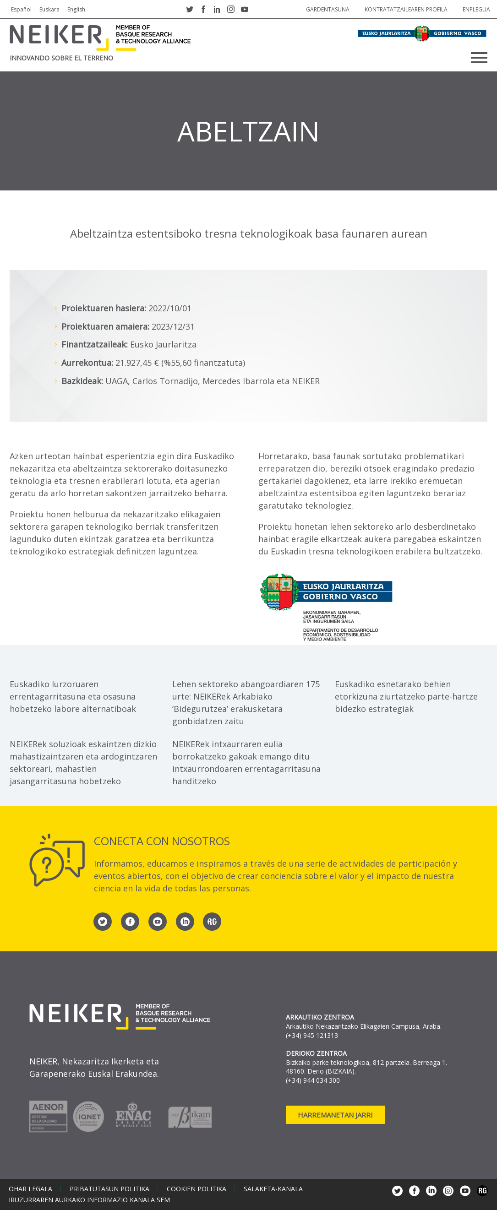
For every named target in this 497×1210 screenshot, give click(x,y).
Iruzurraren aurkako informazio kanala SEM (89, 1200)
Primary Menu (479, 57)
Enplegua (476, 9)
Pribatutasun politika (109, 1189)
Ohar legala (30, 1189)
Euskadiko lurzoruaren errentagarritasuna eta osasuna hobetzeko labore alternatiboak (73, 696)
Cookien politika (196, 1189)
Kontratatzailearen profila (406, 9)
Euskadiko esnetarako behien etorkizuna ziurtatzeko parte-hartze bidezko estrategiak (406, 696)
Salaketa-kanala (273, 1189)
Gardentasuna (328, 9)
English (76, 9)
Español (21, 9)
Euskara (49, 9)
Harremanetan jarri (335, 1114)
